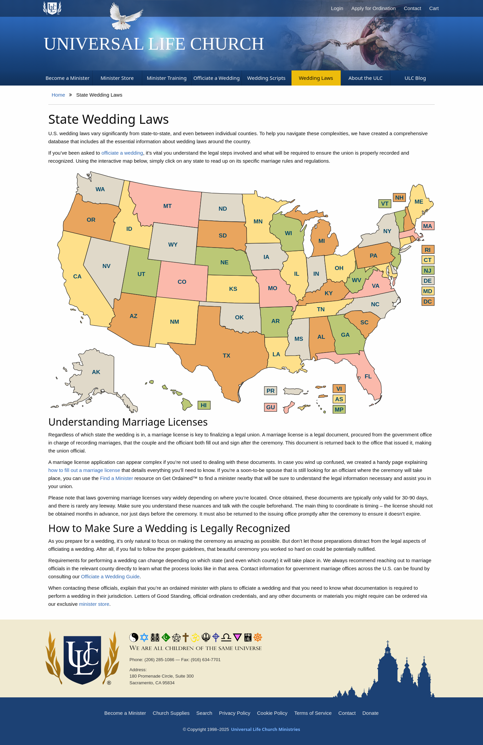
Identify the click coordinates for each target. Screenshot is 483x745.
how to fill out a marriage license (84, 470)
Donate (371, 713)
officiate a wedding (122, 153)
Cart (434, 8)
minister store (94, 604)
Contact (412, 8)
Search (204, 713)
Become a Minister (125, 713)
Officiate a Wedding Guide (110, 576)
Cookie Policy (272, 713)
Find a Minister (116, 478)
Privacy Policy (234, 713)
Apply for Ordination (373, 8)
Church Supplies (171, 713)
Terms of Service (313, 713)
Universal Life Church (154, 43)
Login (337, 8)
